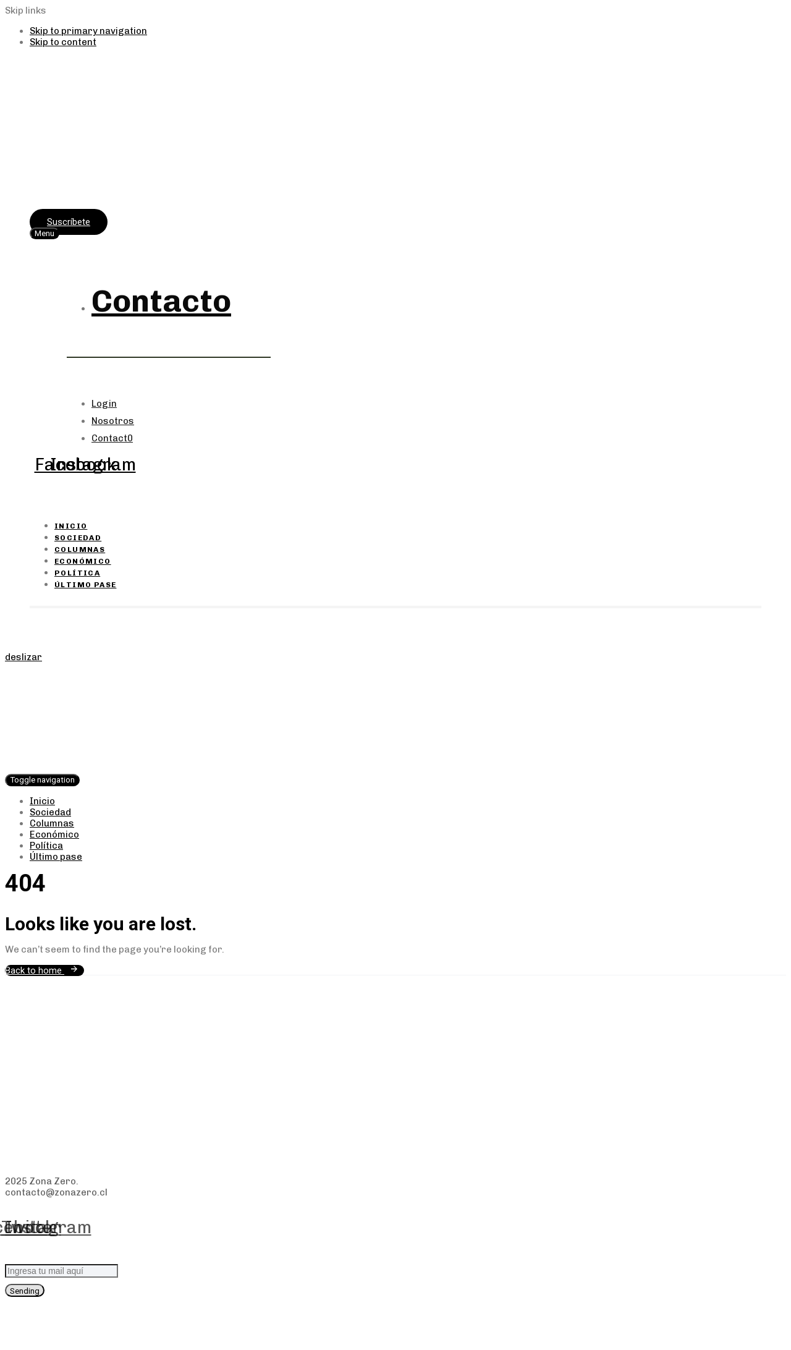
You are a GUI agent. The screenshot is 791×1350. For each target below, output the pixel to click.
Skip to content (63, 42)
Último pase (85, 584)
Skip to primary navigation (88, 30)
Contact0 (112, 438)
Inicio (70, 526)
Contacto (161, 301)
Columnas (79, 549)
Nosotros (112, 421)
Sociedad (77, 537)
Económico (82, 561)
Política (77, 573)
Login (104, 403)
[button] (44, 233)
